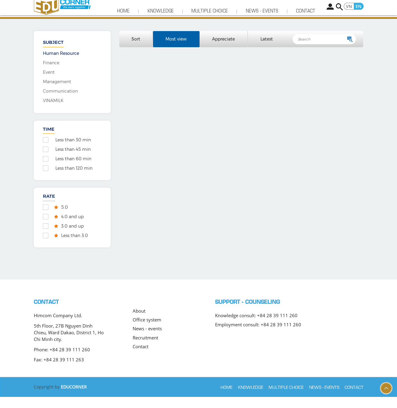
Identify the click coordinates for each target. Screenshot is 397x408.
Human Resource (61, 64)
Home (123, 22)
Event (49, 83)
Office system (147, 331)
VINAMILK (53, 112)
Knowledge (161, 22)
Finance (51, 74)
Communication (60, 102)
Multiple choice (209, 22)
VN (349, 6)
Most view (176, 50)
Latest (266, 50)
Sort (136, 50)
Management (57, 93)
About (139, 322)
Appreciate (223, 50)
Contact (305, 22)
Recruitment (145, 349)
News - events (262, 22)
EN (358, 6)
